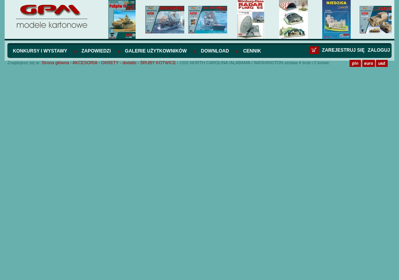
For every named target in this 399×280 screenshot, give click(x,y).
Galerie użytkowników (156, 51)
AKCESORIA (84, 62)
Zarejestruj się (343, 50)
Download (215, 51)
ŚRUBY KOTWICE (158, 62)
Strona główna (55, 62)
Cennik (252, 51)
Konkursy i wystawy (40, 51)
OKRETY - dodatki (118, 62)
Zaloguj (379, 50)
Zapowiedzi (96, 51)
